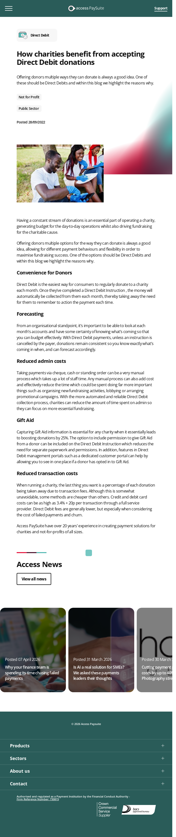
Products (20, 746)
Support (160, 8)
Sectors (18, 758)
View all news (34, 579)
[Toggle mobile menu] (8, 8)
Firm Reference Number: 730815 (38, 799)
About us (20, 771)
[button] (86, 745)
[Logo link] (86, 8)
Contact (18, 784)
